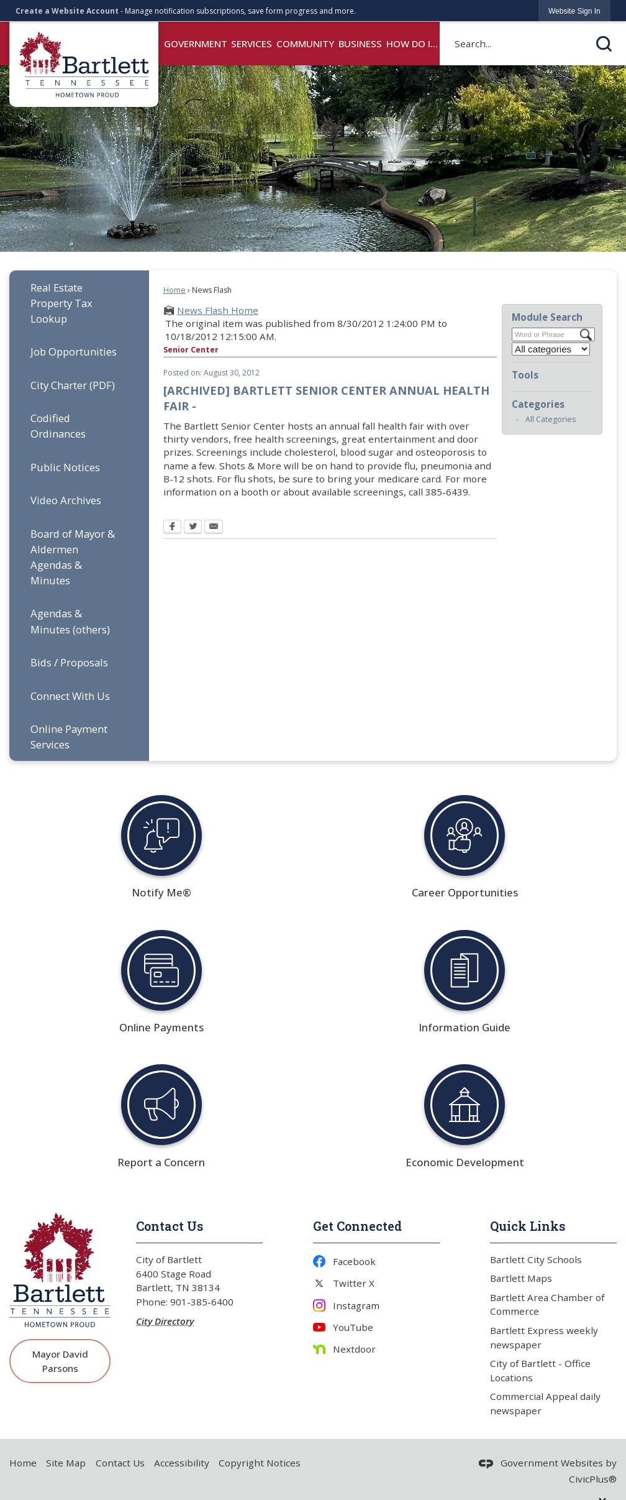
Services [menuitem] (251, 43)
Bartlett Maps (521, 1278)
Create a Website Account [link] (67, 11)
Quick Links (527, 1226)
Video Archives (65, 500)
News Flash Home (217, 310)
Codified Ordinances (58, 426)
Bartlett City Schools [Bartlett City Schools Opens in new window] (536, 1259)
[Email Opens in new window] (213, 528)
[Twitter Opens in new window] (193, 528)
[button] (604, 43)
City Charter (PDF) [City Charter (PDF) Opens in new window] (72, 385)
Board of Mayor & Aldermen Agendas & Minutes (72, 557)
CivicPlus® (593, 1479)
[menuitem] (79, 302)
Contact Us (120, 1462)
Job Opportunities (73, 351)
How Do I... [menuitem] (412, 43)
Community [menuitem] (305, 43)
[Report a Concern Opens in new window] (161, 1105)
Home (174, 290)
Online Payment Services (68, 737)
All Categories (550, 419)
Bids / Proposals (69, 662)
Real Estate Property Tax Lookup (61, 303)
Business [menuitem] (360, 43)
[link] (574, 11)
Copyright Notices (260, 1462)
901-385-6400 (202, 1301)
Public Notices (65, 467)
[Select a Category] (551, 349)
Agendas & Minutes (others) (70, 621)
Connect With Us (70, 696)
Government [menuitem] (195, 43)
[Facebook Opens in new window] (172, 528)
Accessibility (181, 1462)
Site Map (66, 1462)
